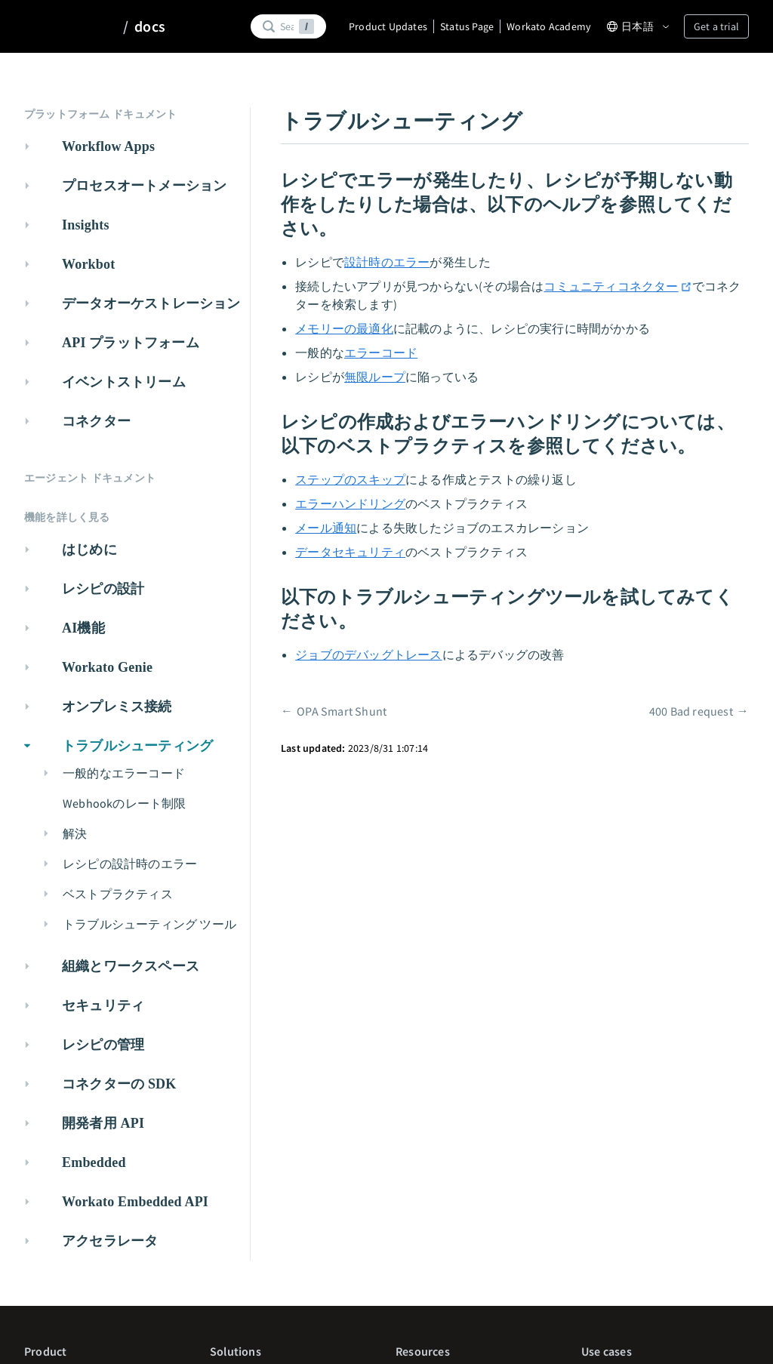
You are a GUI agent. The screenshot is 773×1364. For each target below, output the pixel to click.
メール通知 (325, 527)
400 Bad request (691, 711)
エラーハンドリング (350, 503)
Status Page (467, 26)
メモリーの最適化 (344, 328)
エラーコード (380, 352)
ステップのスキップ (350, 479)
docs (149, 26)
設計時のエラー (387, 261)
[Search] (287, 26)
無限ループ (374, 376)
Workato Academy (549, 26)
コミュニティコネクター (617, 286)
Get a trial (716, 26)
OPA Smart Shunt (341, 711)
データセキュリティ (350, 551)
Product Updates (388, 26)
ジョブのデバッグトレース (368, 654)
